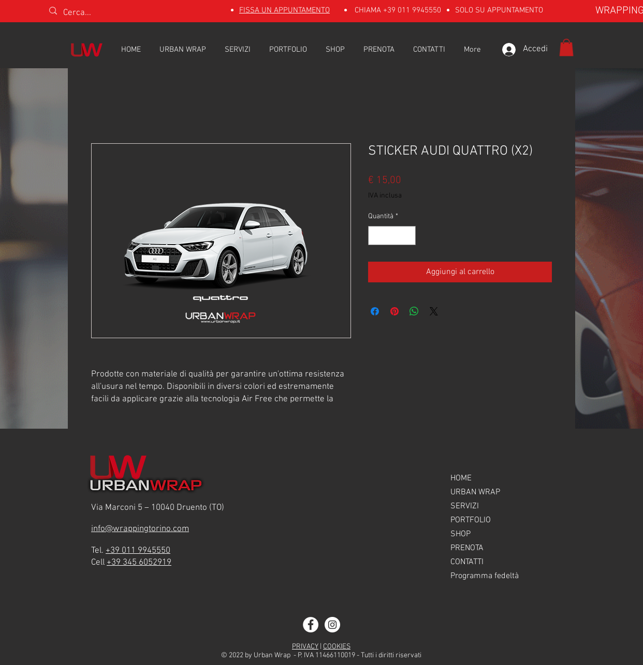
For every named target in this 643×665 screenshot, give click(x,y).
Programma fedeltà (484, 576)
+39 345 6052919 (139, 562)
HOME (461, 478)
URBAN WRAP (475, 492)
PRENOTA (467, 548)
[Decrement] (376, 235)
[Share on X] (434, 311)
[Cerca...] (105, 13)
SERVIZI (464, 506)
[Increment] (407, 235)
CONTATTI (467, 562)
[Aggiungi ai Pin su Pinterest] (394, 311)
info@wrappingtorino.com (140, 529)
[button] (566, 47)
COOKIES (336, 646)
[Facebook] (310, 624)
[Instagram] (332, 624)
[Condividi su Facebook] (375, 311)
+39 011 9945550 (412, 10)
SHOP (460, 534)
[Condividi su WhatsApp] (414, 311)
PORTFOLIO (470, 520)
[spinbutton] (392, 235)
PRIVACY (305, 646)
